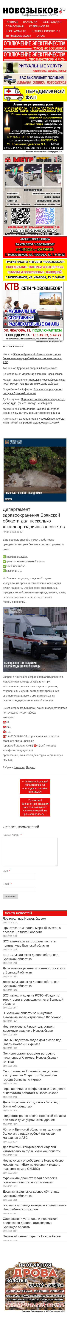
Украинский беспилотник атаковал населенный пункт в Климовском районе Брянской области (35, 807)
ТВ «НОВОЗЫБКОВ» (18, 35)
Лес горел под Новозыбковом (24, 918)
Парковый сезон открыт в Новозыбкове (32, 1236)
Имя (6, 870)
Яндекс (30, 767)
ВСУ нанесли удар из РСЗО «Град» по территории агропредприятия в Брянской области (33, 999)
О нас (41, 35)
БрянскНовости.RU (46, 31)
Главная (12, 21)
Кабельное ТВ (39, 26)
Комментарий (12, 835)
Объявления (52, 21)
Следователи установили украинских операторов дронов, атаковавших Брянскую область (30, 1223)
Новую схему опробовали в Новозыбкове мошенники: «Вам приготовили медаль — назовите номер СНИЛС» (33, 1165)
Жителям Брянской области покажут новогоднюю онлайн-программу (35, 786)
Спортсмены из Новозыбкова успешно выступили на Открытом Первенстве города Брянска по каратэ (31, 1075)
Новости (19, 767)
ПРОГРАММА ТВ (16, 31)
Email (7, 883)
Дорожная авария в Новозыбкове (37, 368)
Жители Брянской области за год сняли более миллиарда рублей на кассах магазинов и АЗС (32, 358)
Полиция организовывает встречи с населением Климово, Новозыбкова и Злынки (30, 1058)
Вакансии (30, 21)
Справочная (15, 26)
